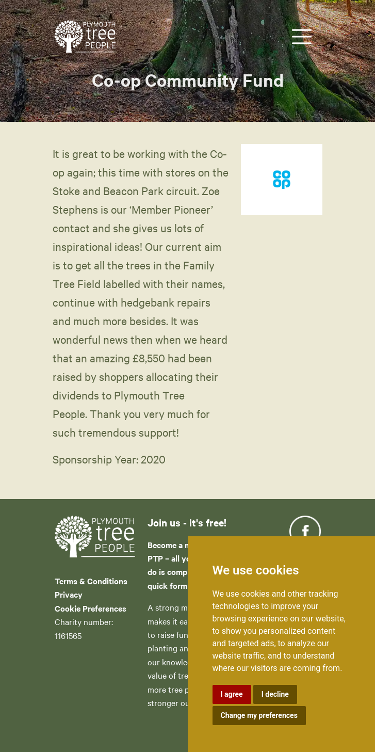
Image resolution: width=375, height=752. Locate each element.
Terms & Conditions (91, 580)
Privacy (69, 594)
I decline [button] (275, 694)
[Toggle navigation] (302, 37)
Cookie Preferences (90, 608)
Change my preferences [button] (259, 715)
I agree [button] (232, 694)
